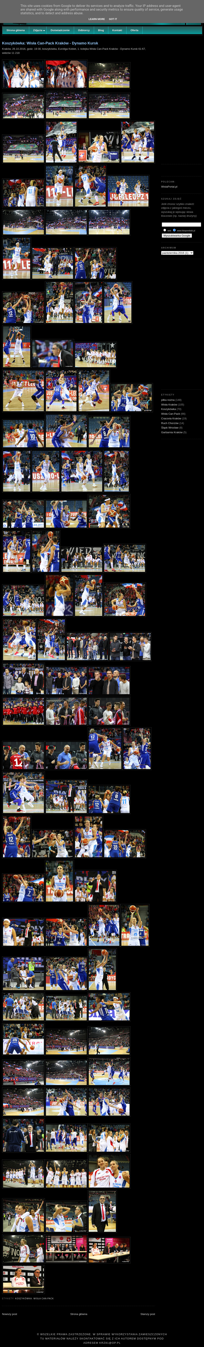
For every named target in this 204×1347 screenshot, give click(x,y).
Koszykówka (23, 1298)
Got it (113, 19)
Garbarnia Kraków (172, 432)
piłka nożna (168, 399)
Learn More (97, 19)
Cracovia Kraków (171, 418)
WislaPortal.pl (169, 186)
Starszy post (147, 1314)
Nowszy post (9, 1314)
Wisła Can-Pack (43, 1298)
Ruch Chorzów (170, 423)
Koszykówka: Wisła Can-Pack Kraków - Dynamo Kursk (50, 43)
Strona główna (78, 1314)
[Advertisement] (181, 99)
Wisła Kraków (169, 404)
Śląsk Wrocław (170, 427)
